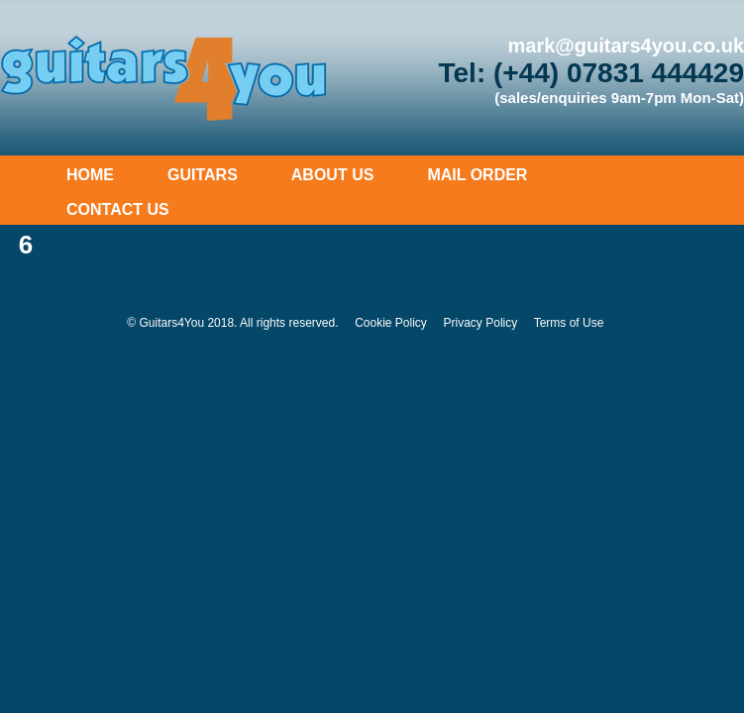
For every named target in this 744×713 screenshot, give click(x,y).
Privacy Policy (481, 323)
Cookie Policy (391, 323)
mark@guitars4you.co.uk (626, 45)
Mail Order (477, 174)
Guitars (202, 174)
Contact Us (117, 209)
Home (90, 174)
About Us (332, 174)
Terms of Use (569, 323)
